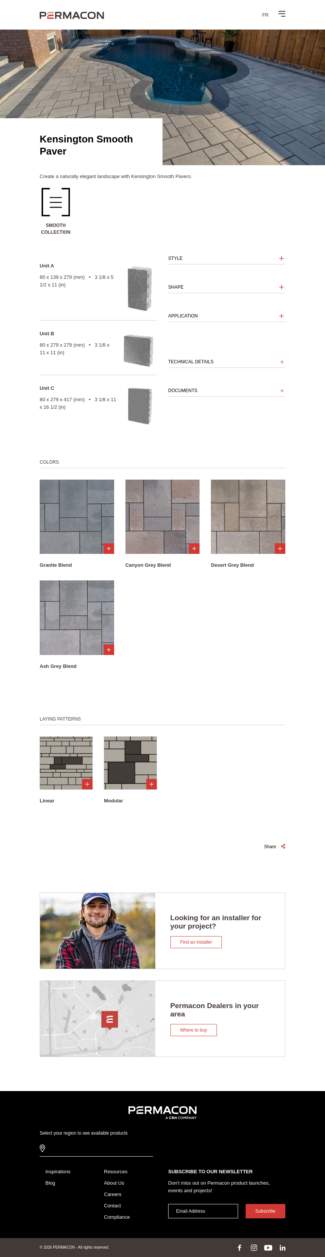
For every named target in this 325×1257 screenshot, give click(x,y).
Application (183, 316)
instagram (254, 1247)
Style (175, 258)
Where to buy (193, 1030)
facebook (239, 1247)
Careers (112, 1194)
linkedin (282, 1247)
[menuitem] (265, 14)
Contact (112, 1206)
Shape (176, 287)
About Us (114, 1183)
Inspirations (57, 1171)
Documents (182, 390)
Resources (115, 1171)
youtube (268, 1247)
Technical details (191, 361)
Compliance (117, 1217)
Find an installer (196, 942)
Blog (50, 1183)
